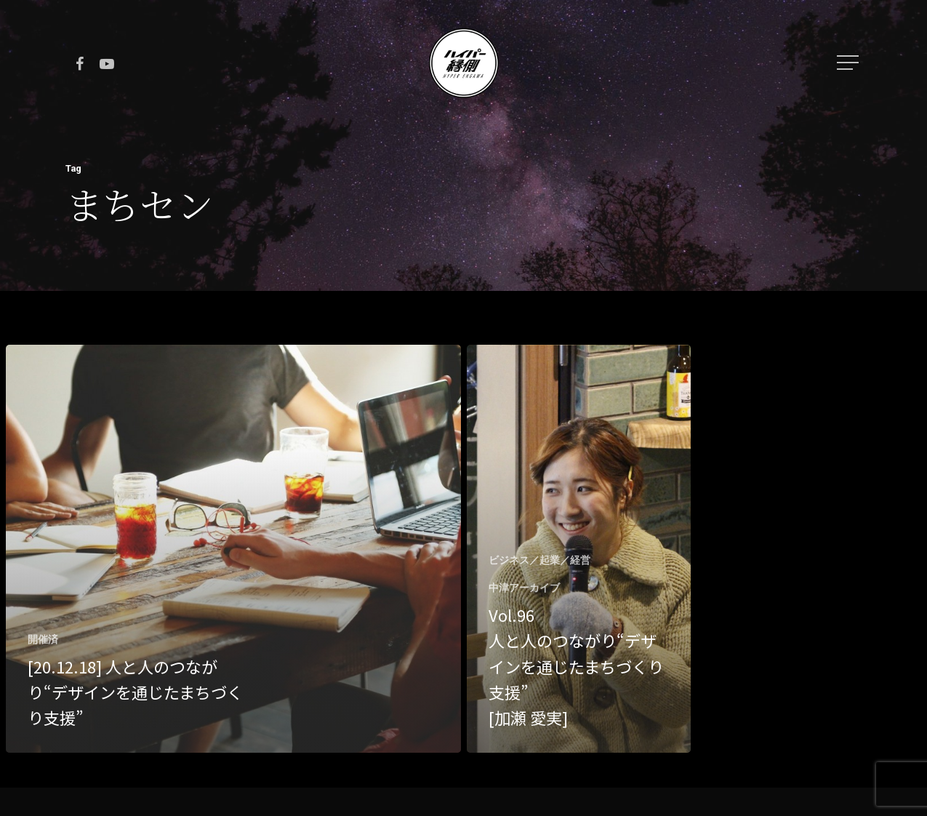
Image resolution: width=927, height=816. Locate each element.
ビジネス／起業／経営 (539, 560)
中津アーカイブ (524, 587)
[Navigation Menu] (849, 62)
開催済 (43, 639)
